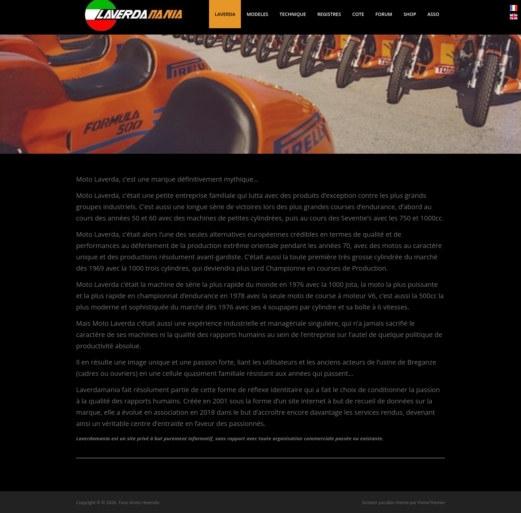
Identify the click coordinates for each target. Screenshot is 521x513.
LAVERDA (225, 14)
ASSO (433, 14)
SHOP (409, 14)
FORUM (383, 14)
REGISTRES (329, 14)
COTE (358, 14)
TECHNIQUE (292, 14)
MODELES (257, 14)
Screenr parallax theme (385, 502)
